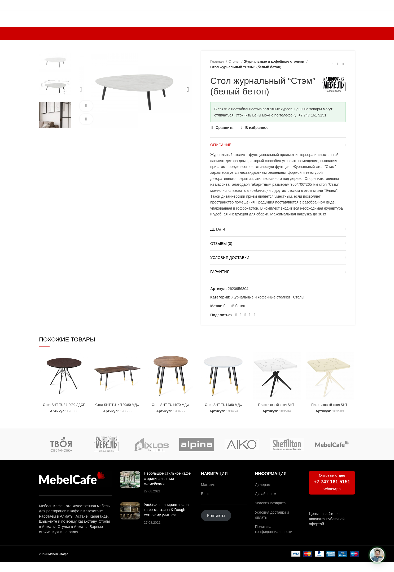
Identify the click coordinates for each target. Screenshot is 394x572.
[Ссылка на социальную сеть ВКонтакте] (249, 327)
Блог (205, 504)
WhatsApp (332, 499)
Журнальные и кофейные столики (272, 74)
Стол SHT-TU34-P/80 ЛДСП (63, 417)
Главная (217, 74)
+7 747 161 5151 (332, 492)
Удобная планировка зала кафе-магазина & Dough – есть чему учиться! (166, 520)
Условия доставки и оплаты (272, 525)
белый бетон (234, 318)
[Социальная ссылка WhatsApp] (245, 327)
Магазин (208, 494)
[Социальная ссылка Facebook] (236, 327)
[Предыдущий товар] (332, 76)
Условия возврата (270, 513)
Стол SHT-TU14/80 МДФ (224, 417)
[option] (55, 74)
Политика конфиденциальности (273, 539)
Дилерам (262, 494)
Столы (234, 74)
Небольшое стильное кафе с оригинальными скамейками (167, 488)
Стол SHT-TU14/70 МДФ (170, 417)
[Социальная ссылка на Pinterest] (240, 327)
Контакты (216, 525)
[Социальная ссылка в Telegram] (254, 327)
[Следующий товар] (343, 76)
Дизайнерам (265, 504)
